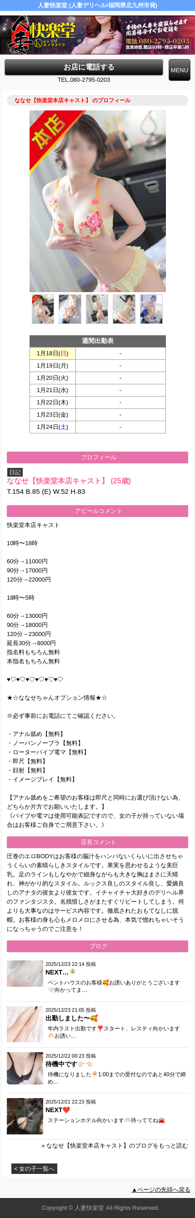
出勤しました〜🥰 (71, 1018)
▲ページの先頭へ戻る (160, 1189)
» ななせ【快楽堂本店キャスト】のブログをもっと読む (114, 1145)
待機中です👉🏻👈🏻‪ (69, 1064)
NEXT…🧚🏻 (60, 972)
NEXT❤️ (57, 1110)
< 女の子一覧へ (34, 1168)
